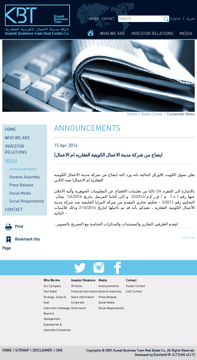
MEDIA (186, 34)
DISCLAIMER (42, 350)
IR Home (76, 286)
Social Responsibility (26, 201)
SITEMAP (22, 350)
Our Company (52, 286)
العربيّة (190, 19)
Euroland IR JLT (165, 355)
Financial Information (84, 291)
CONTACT (108, 19)
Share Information (82, 297)
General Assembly (24, 177)
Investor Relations (83, 280)
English (175, 19)
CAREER (93, 19)
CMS (59, 350)
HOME (10, 129)
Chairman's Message (57, 308)
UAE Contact (134, 291)
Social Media (20, 193)
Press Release (21, 185)
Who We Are (52, 280)
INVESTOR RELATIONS (152, 34)
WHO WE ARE (112, 34)
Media (102, 280)
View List (188, 237)
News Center (152, 114)
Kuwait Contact (135, 286)
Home (132, 114)
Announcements (22, 169)
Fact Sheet (50, 291)
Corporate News (181, 114)
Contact (131, 280)
